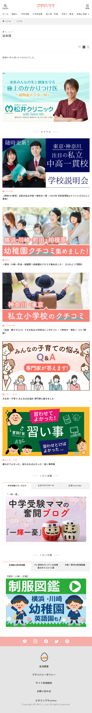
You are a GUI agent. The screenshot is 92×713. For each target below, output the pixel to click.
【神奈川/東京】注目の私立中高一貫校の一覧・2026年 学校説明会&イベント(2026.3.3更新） (45, 197)
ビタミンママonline (46, 700)
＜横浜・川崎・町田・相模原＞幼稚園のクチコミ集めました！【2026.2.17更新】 (43, 264)
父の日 (19, 21)
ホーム (5, 14)
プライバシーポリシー (44, 674)
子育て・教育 (67, 14)
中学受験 (25, 14)
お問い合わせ (44, 691)
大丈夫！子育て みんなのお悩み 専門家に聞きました (28, 398)
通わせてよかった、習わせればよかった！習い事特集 (28, 464)
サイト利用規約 (44, 683)
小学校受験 (37, 14)
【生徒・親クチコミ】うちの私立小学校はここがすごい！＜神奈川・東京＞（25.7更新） (44, 331)
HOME (8, 21)
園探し (15, 14)
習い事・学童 (52, 14)
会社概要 (44, 666)
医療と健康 (82, 14)
